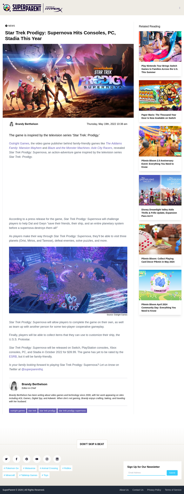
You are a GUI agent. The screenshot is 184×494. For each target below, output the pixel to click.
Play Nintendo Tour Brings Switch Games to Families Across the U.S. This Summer (159, 69)
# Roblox (66, 468)
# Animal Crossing (49, 468)
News (11, 25)
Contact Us (137, 490)
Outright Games (19, 143)
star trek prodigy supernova (72, 410)
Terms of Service (173, 490)
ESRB (13, 356)
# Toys (45, 475)
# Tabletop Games (28, 475)
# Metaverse (29, 468)
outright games (17, 410)
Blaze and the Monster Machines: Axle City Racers (80, 148)
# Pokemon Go (11, 468)
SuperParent (9, 490)
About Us (124, 490)
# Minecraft (9, 475)
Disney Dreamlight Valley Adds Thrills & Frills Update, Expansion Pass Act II (159, 212)
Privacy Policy (154, 490)
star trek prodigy (47, 410)
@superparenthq (32, 369)
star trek (32, 410)
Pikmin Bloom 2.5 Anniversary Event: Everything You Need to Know (157, 163)
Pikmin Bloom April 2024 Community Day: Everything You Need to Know (158, 307)
